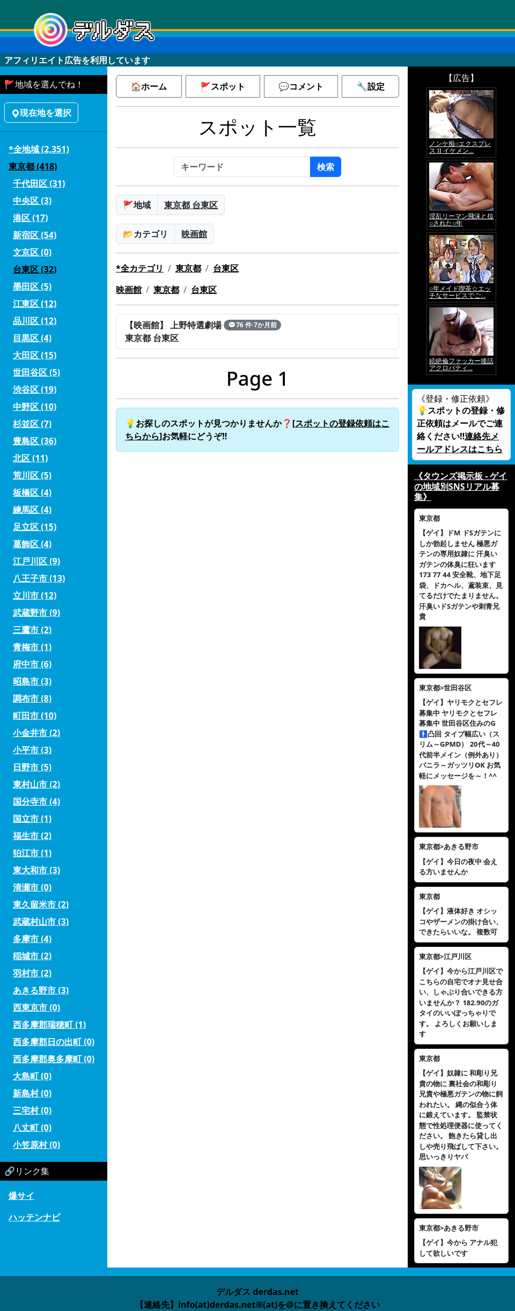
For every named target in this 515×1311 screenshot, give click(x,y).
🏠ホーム (148, 86)
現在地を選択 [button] (41, 113)
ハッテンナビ (34, 1217)
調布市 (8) (32, 698)
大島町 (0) (32, 1076)
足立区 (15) (34, 527)
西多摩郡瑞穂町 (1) (49, 1024)
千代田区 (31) (39, 183)
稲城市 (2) (32, 956)
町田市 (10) (34, 715)
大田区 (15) (34, 355)
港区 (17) (30, 218)
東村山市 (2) (36, 784)
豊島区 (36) (34, 441)
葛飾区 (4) (32, 544)
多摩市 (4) (32, 939)
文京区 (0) (32, 252)
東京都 (188, 268)
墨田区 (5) (32, 286)
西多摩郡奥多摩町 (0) (53, 1059)
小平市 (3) (32, 750)
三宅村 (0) (32, 1110)
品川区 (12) (34, 321)
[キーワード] (242, 167)
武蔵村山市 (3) (41, 921)
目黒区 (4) (32, 338)
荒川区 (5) (32, 475)
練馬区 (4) (32, 509)
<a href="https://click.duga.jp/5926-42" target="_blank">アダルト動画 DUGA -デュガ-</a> (461, 231)
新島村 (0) (32, 1093)
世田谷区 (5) (36, 372)
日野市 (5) (32, 767)
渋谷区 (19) (34, 389)
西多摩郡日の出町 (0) (53, 1042)
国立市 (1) (32, 818)
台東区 (226, 268)
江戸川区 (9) (36, 561)
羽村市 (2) (32, 973)
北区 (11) (30, 458)
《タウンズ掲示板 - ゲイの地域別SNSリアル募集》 (460, 486)
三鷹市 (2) (32, 630)
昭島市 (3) (32, 681)
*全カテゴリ (140, 268)
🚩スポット (222, 86)
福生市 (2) (32, 836)
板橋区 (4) (32, 492)
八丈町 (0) (32, 1127)
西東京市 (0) (36, 1007)
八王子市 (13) (39, 578)
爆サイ (21, 1196)
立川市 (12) (34, 595)
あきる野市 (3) (41, 990)
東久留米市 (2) (41, 904)
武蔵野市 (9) (36, 612)
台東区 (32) (34, 269)
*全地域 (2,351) (39, 149)
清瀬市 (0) (32, 887)
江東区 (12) (34, 304)
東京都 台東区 (191, 205)
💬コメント (300, 86)
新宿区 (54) (34, 235)
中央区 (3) (32, 201)
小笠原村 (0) (36, 1145)
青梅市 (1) (32, 647)
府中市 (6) (32, 664)
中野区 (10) (34, 407)
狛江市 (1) (32, 853)
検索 (325, 167)
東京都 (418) (33, 166)
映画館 (194, 234)
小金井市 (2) (36, 733)
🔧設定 (371, 86)
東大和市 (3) (36, 870)
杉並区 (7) (32, 424)
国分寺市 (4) (36, 801)
